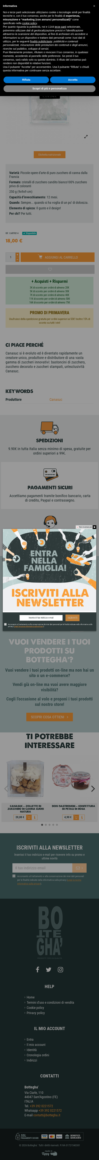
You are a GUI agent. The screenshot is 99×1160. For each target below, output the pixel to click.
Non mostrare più (85, 527)
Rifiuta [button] (26, 79)
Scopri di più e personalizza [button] (49, 88)
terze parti (60, 26)
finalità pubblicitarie (41, 41)
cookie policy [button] (29, 23)
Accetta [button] (72, 79)
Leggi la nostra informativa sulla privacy (28, 626)
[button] (94, 6)
